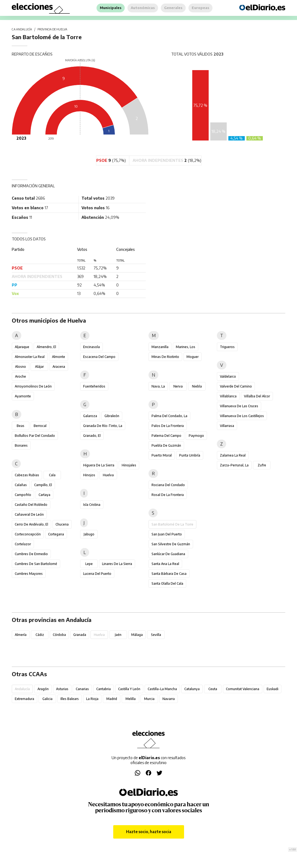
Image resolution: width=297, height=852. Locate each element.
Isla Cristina (91, 505)
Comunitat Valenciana (242, 689)
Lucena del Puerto (97, 574)
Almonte (58, 357)
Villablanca (228, 396)
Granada (79, 635)
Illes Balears (69, 699)
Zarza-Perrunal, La (234, 465)
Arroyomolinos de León (33, 386)
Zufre (262, 465)
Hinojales (129, 465)
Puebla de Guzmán (166, 445)
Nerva (178, 386)
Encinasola (91, 347)
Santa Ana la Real (165, 564)
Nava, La (158, 386)
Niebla (197, 386)
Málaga (137, 635)
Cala (52, 475)
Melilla (131, 699)
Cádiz (40, 635)
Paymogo (196, 436)
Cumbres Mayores (29, 574)
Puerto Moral (162, 455)
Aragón (43, 689)
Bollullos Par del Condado (35, 436)
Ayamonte (23, 396)
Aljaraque (22, 347)
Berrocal (40, 426)
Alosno (20, 367)
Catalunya (192, 689)
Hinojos (89, 475)
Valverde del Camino (236, 386)
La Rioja (92, 699)
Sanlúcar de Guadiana (168, 554)
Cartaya (44, 495)
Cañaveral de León (29, 514)
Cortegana (56, 534)
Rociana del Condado (168, 485)
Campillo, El (43, 485)
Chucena (62, 524)
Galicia (47, 699)
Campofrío (23, 495)
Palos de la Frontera (168, 426)
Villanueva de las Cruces (239, 406)
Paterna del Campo (166, 436)
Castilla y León (129, 689)
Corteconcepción (28, 534)
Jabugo (89, 534)
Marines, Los (185, 347)
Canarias (82, 689)
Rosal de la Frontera (168, 495)
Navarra (168, 699)
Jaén (118, 635)
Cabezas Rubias (27, 475)
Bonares (21, 445)
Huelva (108, 475)
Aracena (59, 367)
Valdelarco (228, 376)
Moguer (193, 357)
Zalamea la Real (233, 455)
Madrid (111, 699)
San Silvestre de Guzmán (171, 544)
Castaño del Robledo (31, 505)
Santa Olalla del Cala (167, 583)
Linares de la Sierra (117, 564)
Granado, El (92, 436)
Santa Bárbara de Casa (169, 574)
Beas (20, 426)
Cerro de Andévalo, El (31, 524)
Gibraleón (111, 416)
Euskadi (272, 689)
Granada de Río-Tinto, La (102, 426)
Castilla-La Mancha (162, 689)
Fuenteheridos (94, 386)
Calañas (21, 485)
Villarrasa (227, 426)
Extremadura (24, 699)
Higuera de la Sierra (98, 465)
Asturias (62, 689)
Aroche (20, 376)
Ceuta (212, 689)
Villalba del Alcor (257, 396)
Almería (21, 635)
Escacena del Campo (99, 357)
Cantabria (103, 689)
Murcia (149, 699)
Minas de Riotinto (165, 357)
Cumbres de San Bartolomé (36, 564)
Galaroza (90, 416)
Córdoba (59, 635)
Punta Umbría (189, 455)
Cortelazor (23, 544)
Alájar (39, 367)
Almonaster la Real (30, 357)
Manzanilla (160, 347)
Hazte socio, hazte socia (148, 831)
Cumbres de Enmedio (31, 554)
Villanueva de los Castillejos (242, 416)
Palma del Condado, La (169, 416)
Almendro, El (46, 347)
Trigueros (227, 347)
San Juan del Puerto (167, 534)
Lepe (89, 564)
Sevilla (156, 635)
